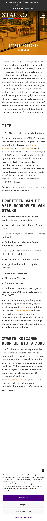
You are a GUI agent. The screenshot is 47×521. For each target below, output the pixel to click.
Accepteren (23, 498)
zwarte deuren (25, 148)
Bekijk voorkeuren (23, 512)
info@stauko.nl (15, 380)
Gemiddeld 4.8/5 (28, 9)
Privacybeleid (27, 517)
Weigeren (23, 505)
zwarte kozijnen (22, 310)
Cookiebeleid (18, 517)
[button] (43, 470)
